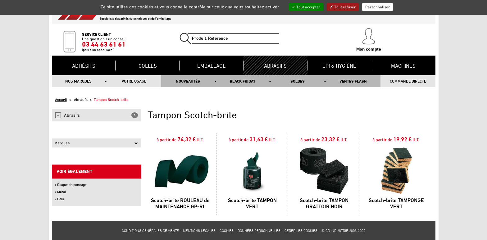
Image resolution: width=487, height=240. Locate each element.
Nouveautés (188, 81)
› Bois (59, 199)
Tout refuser (343, 6)
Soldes (297, 81)
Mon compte (368, 40)
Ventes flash (353, 81)
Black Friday (242, 81)
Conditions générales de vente (150, 230)
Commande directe (408, 81)
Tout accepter (306, 6)
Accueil (61, 99)
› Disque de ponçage (71, 184)
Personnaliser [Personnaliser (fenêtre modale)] (377, 6)
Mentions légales (199, 230)
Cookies (227, 230)
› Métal (60, 191)
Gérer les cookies (300, 230)
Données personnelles (259, 230)
